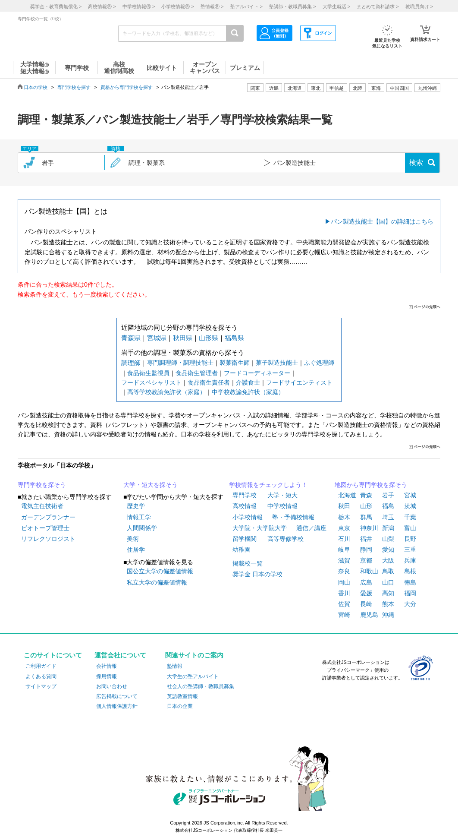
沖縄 (388, 614)
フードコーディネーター (257, 373)
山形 (366, 505)
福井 (366, 538)
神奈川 (369, 527)
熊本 (388, 603)
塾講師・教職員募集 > (292, 6)
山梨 (388, 538)
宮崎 (344, 614)
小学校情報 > (177, 6)
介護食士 (248, 382)
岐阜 (344, 549)
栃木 (344, 517)
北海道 (295, 88)
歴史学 (136, 505)
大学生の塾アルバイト (193, 676)
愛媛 (366, 593)
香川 (344, 593)
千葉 (410, 517)
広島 (366, 582)
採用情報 (106, 676)
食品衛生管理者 (197, 373)
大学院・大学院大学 (259, 527)
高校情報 (244, 505)
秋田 (344, 505)
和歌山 (369, 571)
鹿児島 (369, 614)
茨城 (410, 505)
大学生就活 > (336, 6)
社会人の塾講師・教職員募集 (200, 686)
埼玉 (388, 517)
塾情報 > (212, 6)
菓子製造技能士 (277, 362)
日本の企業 (180, 706)
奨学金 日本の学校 (257, 574)
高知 (388, 593)
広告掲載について (117, 696)
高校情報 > (102, 6)
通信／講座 (311, 527)
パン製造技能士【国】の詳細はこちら (382, 221)
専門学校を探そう (42, 484)
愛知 (388, 549)
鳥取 (388, 571)
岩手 (388, 495)
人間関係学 (142, 527)
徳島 (410, 582)
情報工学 (139, 517)
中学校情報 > (138, 6)
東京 (344, 527)
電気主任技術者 (42, 505)
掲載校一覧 (247, 563)
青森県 (131, 337)
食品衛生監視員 (148, 373)
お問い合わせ (111, 686)
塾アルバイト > (246, 6)
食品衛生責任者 (209, 382)
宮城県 (156, 337)
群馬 (366, 517)
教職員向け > (419, 6)
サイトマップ (40, 686)
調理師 (131, 362)
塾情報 (174, 666)
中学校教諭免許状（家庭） (248, 392)
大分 (410, 603)
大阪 (388, 560)
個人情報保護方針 (117, 706)
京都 (366, 560)
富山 (410, 527)
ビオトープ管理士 (45, 527)
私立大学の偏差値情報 (157, 582)
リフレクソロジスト (48, 538)
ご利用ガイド (40, 666)
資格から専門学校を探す (126, 87)
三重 (410, 549)
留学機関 (244, 538)
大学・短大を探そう (150, 484)
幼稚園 (241, 549)
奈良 (344, 571)
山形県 (208, 337)
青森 (366, 495)
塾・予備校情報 (293, 517)
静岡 (366, 549)
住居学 (136, 549)
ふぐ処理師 (319, 362)
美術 (133, 538)
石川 (344, 538)
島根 (410, 571)
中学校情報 (282, 505)
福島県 (234, 337)
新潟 (388, 527)
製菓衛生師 (235, 362)
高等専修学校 (285, 538)
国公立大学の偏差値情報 (160, 571)
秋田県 (182, 337)
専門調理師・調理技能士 (180, 362)
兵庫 (410, 560)
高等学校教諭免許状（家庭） (166, 392)
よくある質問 (40, 676)
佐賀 (344, 603)
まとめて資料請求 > (377, 6)
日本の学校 (35, 87)
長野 (410, 538)
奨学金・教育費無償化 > (56, 6)
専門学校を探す (74, 87)
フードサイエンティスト (299, 382)
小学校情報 (247, 517)
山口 (388, 582)
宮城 (410, 495)
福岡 (410, 593)
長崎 (366, 603)
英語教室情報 (182, 696)
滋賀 (344, 560)
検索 (416, 162)
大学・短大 (282, 495)
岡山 (344, 582)
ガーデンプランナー (48, 517)
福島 (388, 505)
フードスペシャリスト (151, 382)
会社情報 (106, 666)
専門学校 (244, 495)
